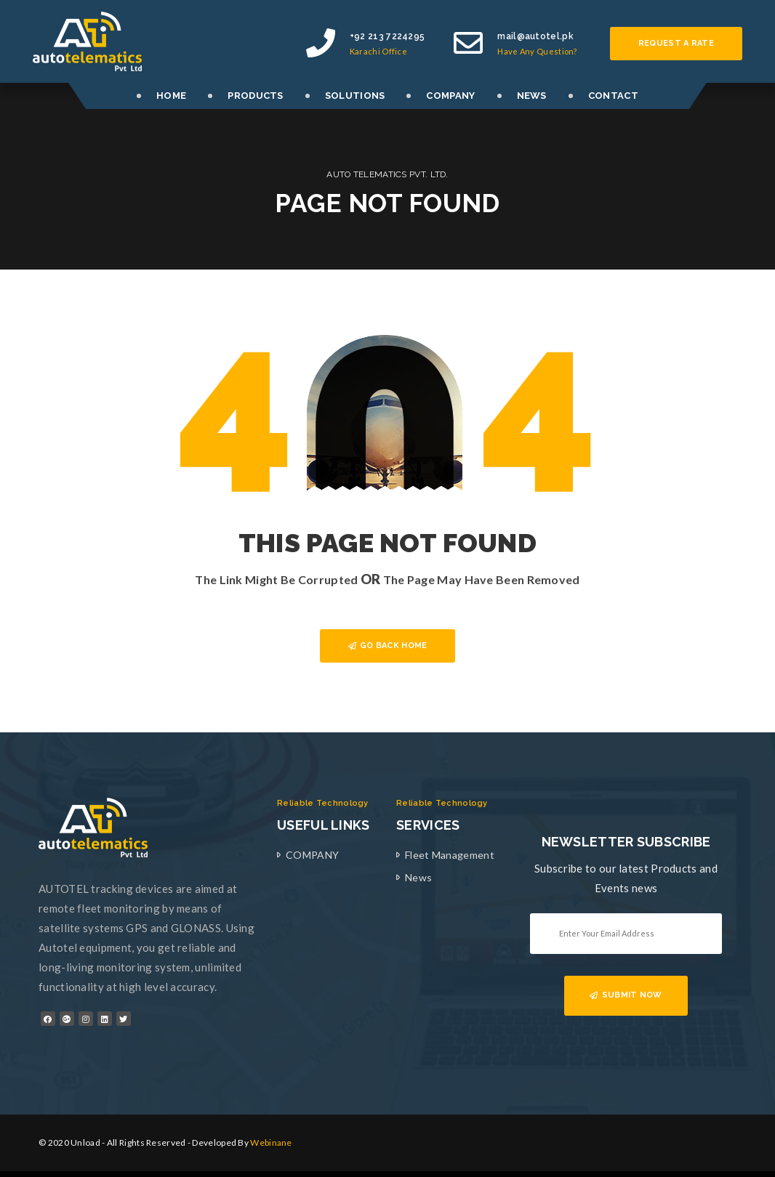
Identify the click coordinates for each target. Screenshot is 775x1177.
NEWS (532, 95)
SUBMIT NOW (626, 995)
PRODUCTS (255, 95)
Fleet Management (449, 855)
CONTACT (613, 95)
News (418, 877)
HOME (171, 95)
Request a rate (676, 43)
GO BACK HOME (387, 645)
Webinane (271, 1142)
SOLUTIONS (355, 95)
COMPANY (450, 95)
